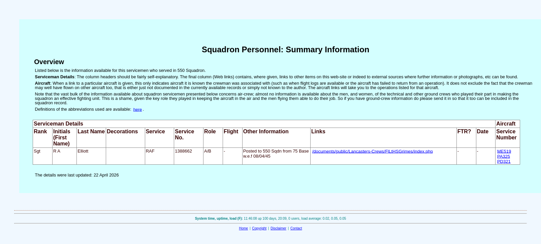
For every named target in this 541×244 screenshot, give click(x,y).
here (137, 109)
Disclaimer (278, 228)
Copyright (259, 228)
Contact (296, 228)
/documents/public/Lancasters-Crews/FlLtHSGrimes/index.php (372, 151)
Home (243, 228)
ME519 (504, 151)
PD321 (504, 161)
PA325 (503, 156)
